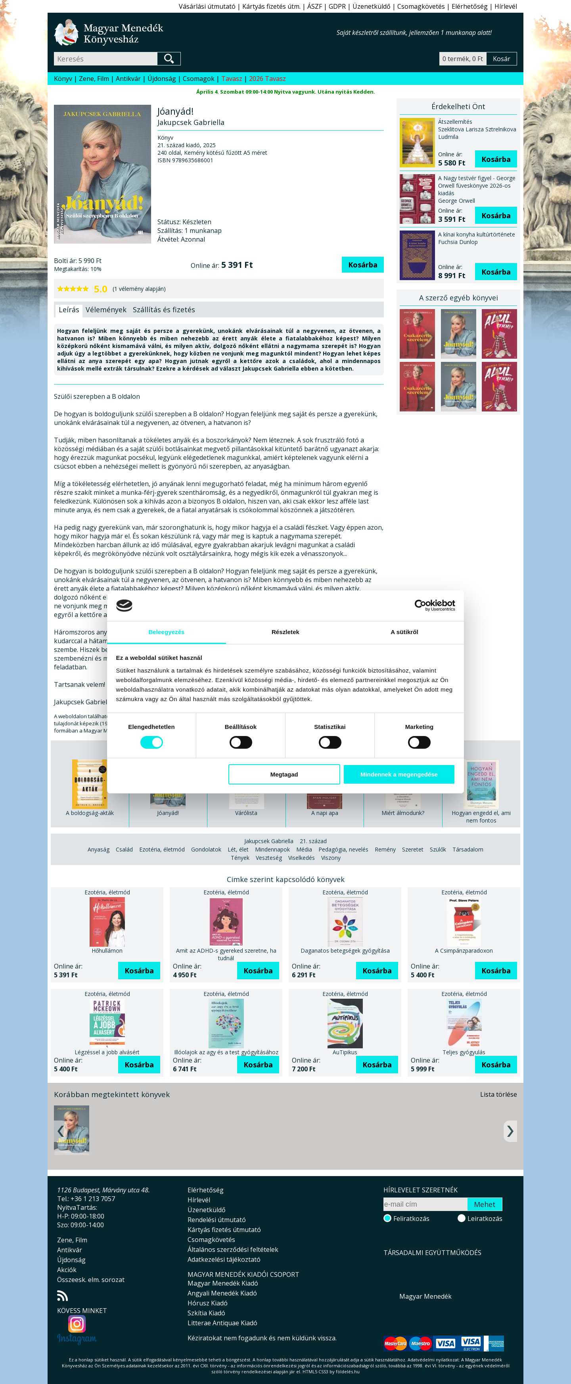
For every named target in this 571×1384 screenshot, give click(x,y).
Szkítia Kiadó (206, 1313)
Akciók (67, 1269)
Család (124, 849)
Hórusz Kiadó (208, 1303)
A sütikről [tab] (404, 632)
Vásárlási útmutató (207, 6)
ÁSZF (314, 6)
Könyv (63, 78)
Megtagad (284, 774)
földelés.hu (348, 1371)
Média (304, 849)
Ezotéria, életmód (162, 849)
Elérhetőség (470, 6)
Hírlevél (505, 6)
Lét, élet (238, 849)
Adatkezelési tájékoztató (224, 1259)
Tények (240, 857)
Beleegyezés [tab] (166, 632)
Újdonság (162, 78)
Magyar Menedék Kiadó (223, 1283)
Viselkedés (301, 857)
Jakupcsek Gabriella (268, 841)
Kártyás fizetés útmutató (224, 1229)
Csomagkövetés (421, 6)
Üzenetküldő (372, 6)
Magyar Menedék (425, 1296)
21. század (313, 841)
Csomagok (199, 78)
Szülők (438, 849)
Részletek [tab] (285, 632)
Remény (385, 849)
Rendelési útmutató (217, 1219)
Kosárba (362, 264)
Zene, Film (94, 78)
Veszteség (269, 857)
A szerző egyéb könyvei (458, 297)
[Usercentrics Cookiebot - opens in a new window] (420, 605)
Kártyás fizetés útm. (271, 6)
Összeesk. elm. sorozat (91, 1279)
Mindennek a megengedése (399, 774)
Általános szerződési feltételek (233, 1249)
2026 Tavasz (267, 78)
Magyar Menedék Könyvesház (195, 32)
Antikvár (128, 78)
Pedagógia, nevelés (343, 849)
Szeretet (412, 849)
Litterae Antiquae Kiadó (222, 1323)
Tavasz (231, 78)
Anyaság (98, 849)
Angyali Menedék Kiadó (222, 1293)
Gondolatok (206, 849)
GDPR (337, 6)
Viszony (331, 857)
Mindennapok (272, 849)
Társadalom (467, 849)
